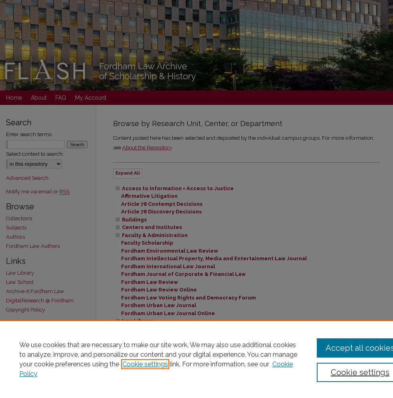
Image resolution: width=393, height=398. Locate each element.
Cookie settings (145, 364)
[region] (196, 359)
